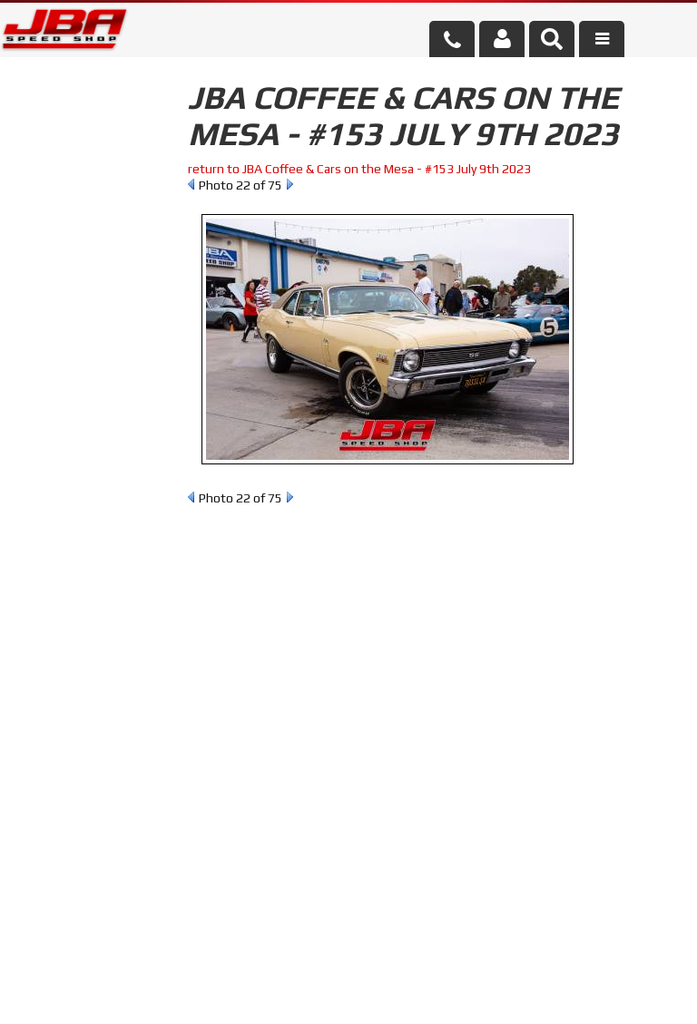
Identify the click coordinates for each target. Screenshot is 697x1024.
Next (290, 184)
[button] (551, 39)
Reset (40, 238)
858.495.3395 (90, 572)
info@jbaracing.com (248, 953)
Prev (191, 184)
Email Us (76, 520)
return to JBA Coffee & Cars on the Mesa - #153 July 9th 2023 (359, 168)
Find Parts (107, 238)
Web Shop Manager (494, 992)
